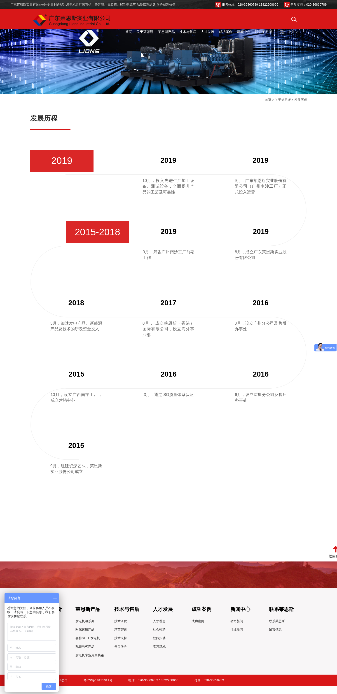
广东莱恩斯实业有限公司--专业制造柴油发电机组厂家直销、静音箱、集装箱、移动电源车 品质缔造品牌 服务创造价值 (93, 4)
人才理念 (159, 621)
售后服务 (120, 646)
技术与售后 (187, 32)
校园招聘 (159, 638)
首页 (128, 32)
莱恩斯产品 (166, 32)
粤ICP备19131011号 (98, 680)
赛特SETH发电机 (87, 638)
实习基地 (159, 646)
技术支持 (120, 638)
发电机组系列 (84, 621)
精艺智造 (120, 629)
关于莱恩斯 (144, 32)
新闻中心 (243, 32)
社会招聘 (159, 629)
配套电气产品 (84, 646)
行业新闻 (236, 629)
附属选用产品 (84, 629)
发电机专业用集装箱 (89, 655)
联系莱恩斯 (263, 32)
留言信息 (275, 629)
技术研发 (120, 621)
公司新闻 (236, 621)
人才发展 (207, 32)
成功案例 (225, 32)
